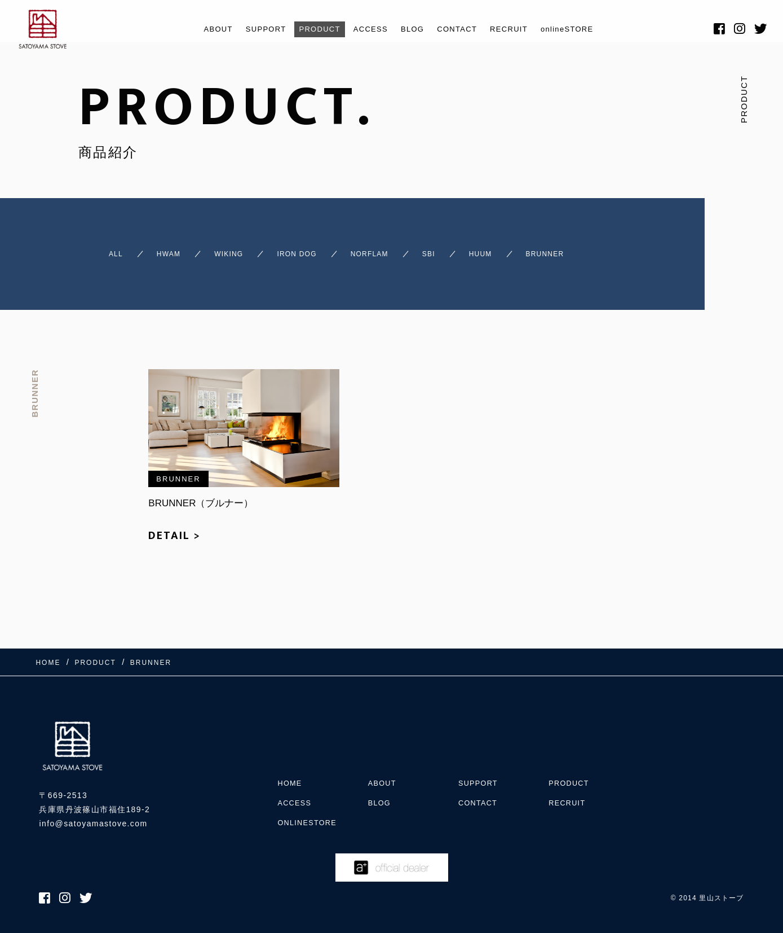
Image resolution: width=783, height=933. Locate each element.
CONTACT (463, 29)
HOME (290, 769)
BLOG (413, 29)
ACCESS (367, 29)
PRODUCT (311, 29)
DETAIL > (174, 542)
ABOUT (197, 29)
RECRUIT (520, 29)
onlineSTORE (585, 29)
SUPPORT (250, 29)
